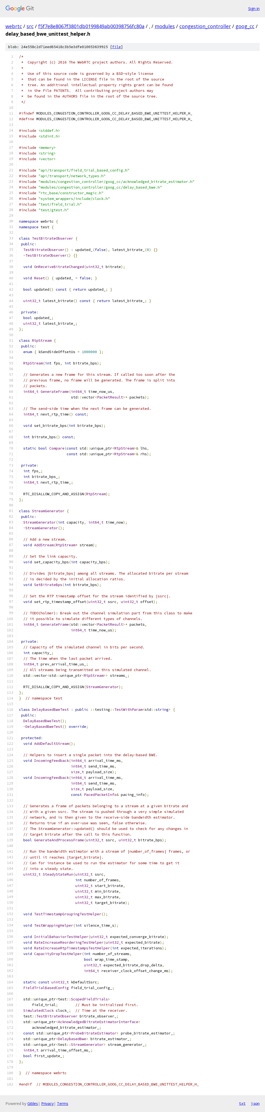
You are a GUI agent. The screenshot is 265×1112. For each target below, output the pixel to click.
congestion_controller (205, 26)
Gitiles (32, 1103)
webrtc (13, 26)
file (116, 47)
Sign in (254, 8)
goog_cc (244, 26)
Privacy (47, 1103)
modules (165, 26)
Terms (62, 1103)
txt (242, 1103)
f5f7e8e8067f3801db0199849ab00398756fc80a (91, 26)
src (30, 26)
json (255, 1103)
